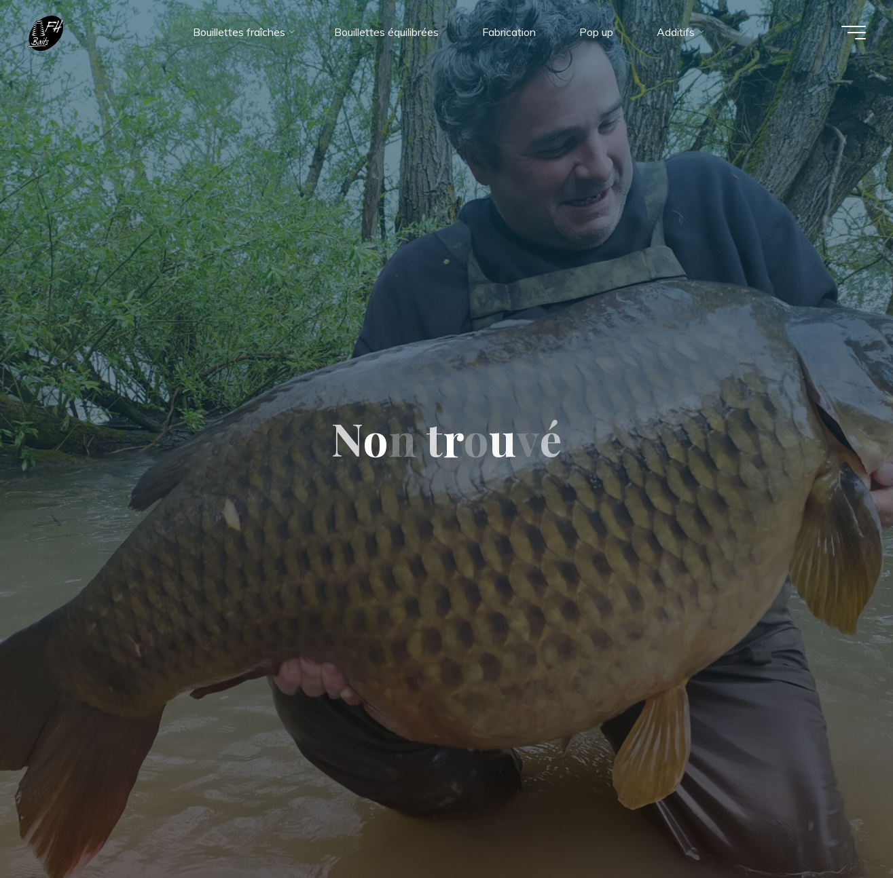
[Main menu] (853, 32)
